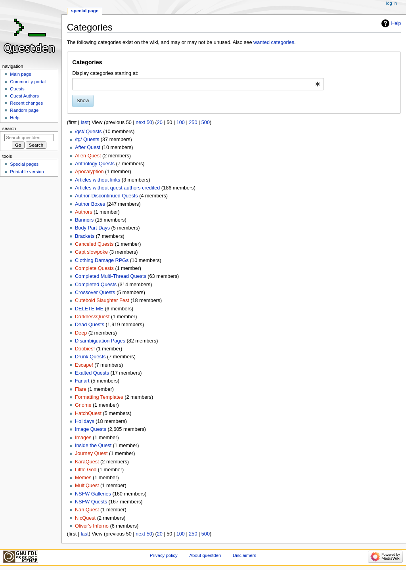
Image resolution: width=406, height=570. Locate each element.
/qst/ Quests (88, 131)
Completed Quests (96, 284)
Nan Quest (87, 510)
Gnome (83, 405)
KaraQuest (87, 462)
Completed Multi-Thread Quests (110, 276)
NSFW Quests (91, 502)
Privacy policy (164, 555)
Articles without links (97, 180)
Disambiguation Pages (100, 341)
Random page (24, 110)
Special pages (24, 164)
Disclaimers (244, 555)
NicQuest (85, 518)
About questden (205, 555)
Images (83, 437)
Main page (20, 74)
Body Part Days (92, 228)
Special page (84, 10)
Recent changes (26, 103)
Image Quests (90, 429)
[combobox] (198, 84)
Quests (17, 88)
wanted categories (273, 42)
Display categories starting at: (105, 73)
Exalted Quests (92, 373)
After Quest (87, 147)
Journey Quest (91, 453)
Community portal (28, 81)
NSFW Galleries (93, 494)
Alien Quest (88, 156)
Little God (85, 469)
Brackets (84, 236)
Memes (83, 477)
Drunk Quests (90, 357)
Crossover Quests (95, 292)
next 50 (144, 122)
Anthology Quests (95, 163)
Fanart (82, 381)
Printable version (27, 171)
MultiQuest (87, 485)
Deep (81, 333)
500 (205, 122)
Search (9, 128)
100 (180, 122)
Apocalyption (89, 171)
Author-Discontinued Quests (106, 196)
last (85, 122)
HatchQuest (88, 413)
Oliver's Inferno (92, 526)
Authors (83, 212)
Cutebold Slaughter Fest (102, 300)
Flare (80, 389)
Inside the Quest (93, 445)
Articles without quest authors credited (117, 188)
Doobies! (85, 349)
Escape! (84, 365)
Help (396, 23)
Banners (84, 220)
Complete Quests (94, 268)
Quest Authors (24, 96)
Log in (391, 3)
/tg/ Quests (87, 139)
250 (193, 122)
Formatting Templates (99, 397)
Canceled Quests (94, 244)
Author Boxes (90, 204)
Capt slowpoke (91, 252)
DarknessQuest (92, 316)
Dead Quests (89, 324)
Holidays (84, 421)
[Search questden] (29, 137)
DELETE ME (89, 309)
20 (160, 122)
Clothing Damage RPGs (101, 260)
